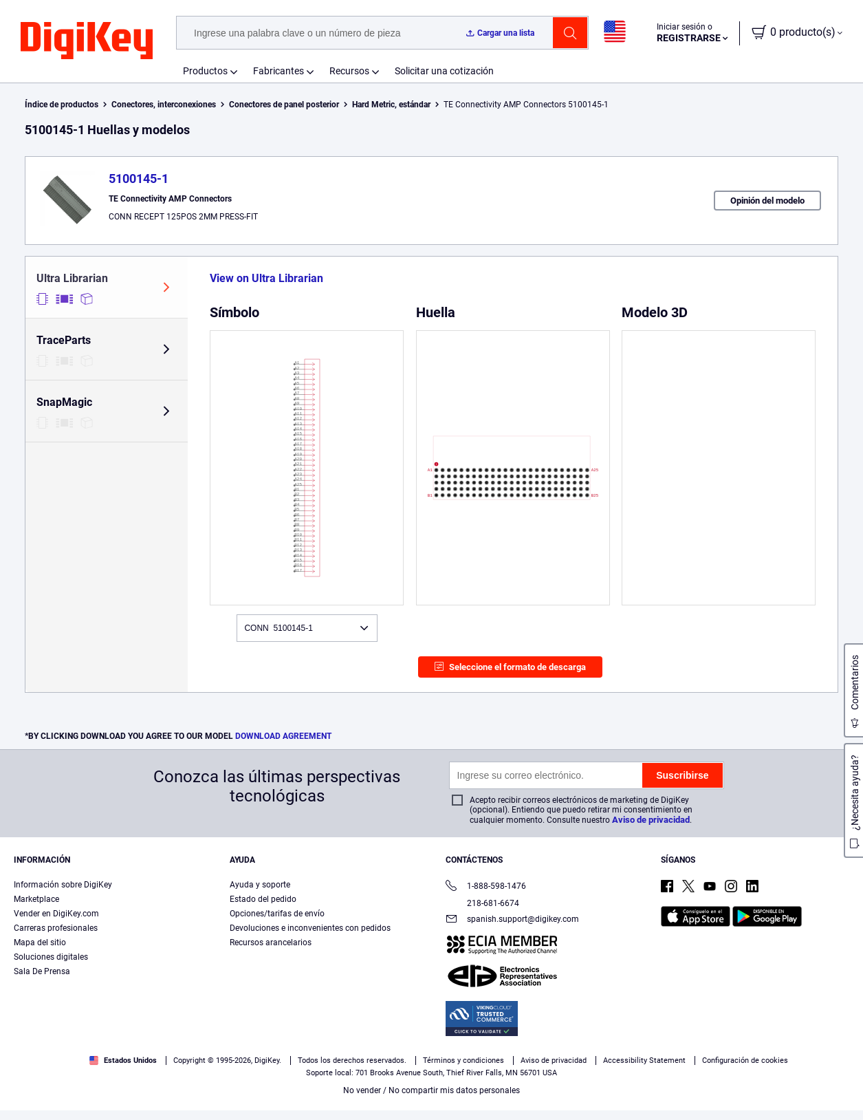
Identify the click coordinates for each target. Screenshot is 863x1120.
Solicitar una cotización (444, 70)
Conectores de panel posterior (284, 104)
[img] (87, 41)
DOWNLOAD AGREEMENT (283, 736)
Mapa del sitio (40, 942)
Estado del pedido (263, 899)
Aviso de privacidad (651, 820)
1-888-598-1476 (486, 887)
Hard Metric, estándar (391, 104)
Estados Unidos (123, 1060)
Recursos (349, 70)
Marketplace (36, 899)
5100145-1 (138, 178)
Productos (205, 70)
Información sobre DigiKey (63, 885)
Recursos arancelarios (271, 942)
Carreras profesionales (56, 928)
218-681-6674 (482, 903)
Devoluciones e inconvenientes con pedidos (310, 928)
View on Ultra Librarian (266, 278)
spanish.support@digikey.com (512, 920)
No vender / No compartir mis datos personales (431, 1090)
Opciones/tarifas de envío (277, 913)
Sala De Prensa (42, 971)
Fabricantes (278, 70)
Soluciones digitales (51, 957)
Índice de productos (61, 104)
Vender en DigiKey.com (56, 913)
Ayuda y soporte (260, 885)
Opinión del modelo (767, 200)
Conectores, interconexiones (163, 104)
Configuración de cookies (745, 1060)
